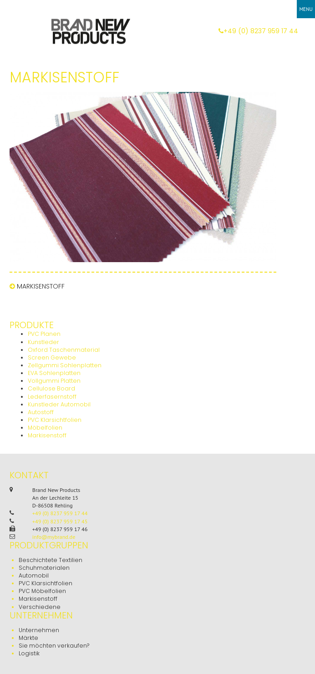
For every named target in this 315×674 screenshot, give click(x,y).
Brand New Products (90, 30)
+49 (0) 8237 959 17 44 (258, 30)
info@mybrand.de (54, 536)
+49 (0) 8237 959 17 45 (60, 521)
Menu (305, 9)
